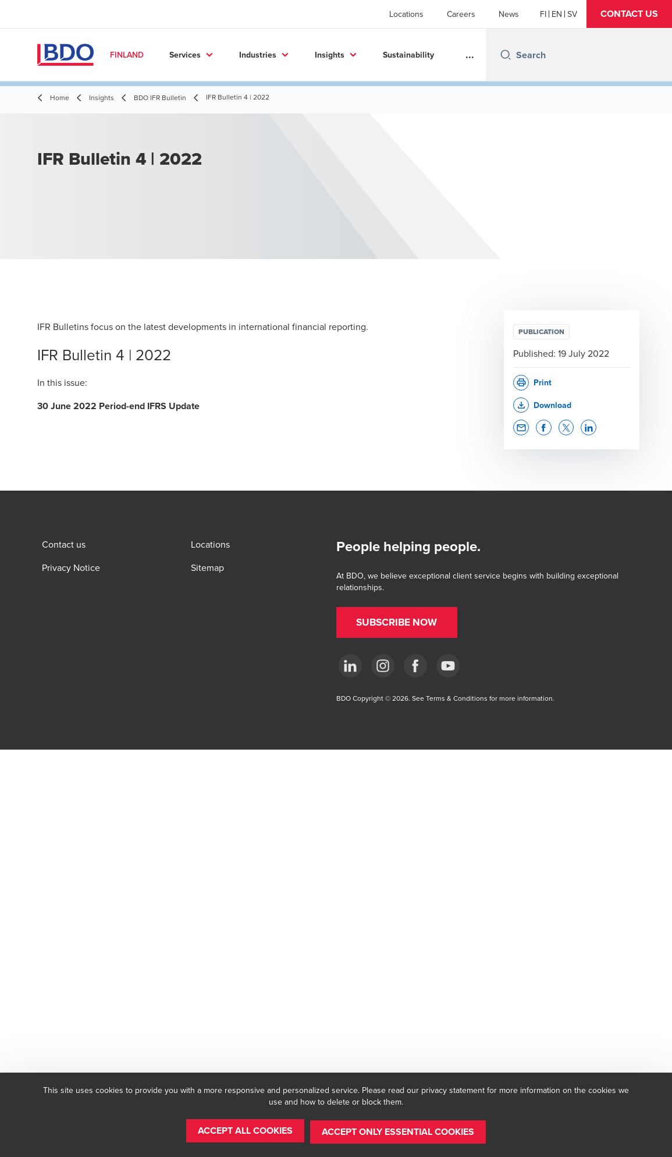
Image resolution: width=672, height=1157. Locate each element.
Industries (267, 55)
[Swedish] (572, 13)
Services (195, 55)
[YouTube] (448, 666)
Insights (339, 55)
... (469, 54)
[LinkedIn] (350, 666)
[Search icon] (505, 55)
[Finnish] (543, 13)
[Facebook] (415, 666)
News (509, 14)
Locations (406, 14)
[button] (629, 14)
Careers (461, 14)
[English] (557, 13)
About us (409, 55)
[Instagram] (383, 666)
